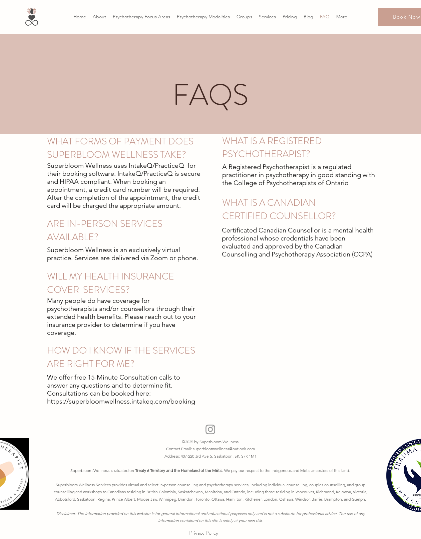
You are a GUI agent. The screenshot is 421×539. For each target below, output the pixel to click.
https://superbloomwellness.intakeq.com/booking (121, 401)
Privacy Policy (203, 533)
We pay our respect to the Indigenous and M (264, 470)
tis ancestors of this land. (328, 470)
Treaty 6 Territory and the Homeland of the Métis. (179, 470)
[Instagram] (210, 429)
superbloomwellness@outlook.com (224, 448)
